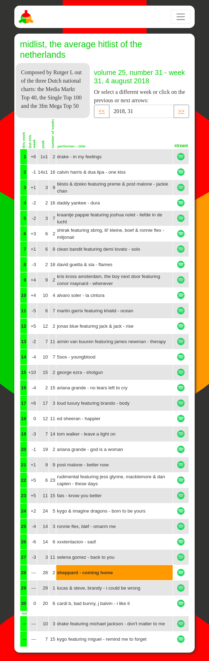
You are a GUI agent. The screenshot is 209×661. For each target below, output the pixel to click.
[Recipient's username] (141, 111)
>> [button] (181, 111)
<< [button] (102, 111)
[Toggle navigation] (180, 17)
